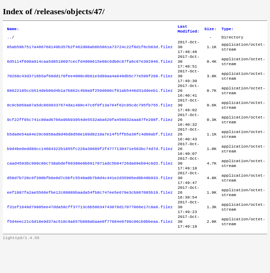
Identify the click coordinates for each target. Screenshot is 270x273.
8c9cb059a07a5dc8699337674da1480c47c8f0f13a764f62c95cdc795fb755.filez (90, 117)
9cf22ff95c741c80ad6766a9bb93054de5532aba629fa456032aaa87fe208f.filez (90, 133)
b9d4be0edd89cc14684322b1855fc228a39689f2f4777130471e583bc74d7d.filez (90, 166)
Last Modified (188, 29)
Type (227, 30)
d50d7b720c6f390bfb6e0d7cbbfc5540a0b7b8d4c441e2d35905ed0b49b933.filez (90, 200)
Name (13, 30)
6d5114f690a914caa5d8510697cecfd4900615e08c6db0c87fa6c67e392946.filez (90, 67)
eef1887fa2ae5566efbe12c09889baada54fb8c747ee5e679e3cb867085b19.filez (90, 216)
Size (210, 30)
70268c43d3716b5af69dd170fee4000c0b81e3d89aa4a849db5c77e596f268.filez (90, 83)
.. (9, 39)
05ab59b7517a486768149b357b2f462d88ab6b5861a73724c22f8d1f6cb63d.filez (90, 50)
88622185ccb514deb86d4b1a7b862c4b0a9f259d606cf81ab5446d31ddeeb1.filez (90, 100)
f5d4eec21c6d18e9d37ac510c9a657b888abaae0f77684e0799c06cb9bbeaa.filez (90, 250)
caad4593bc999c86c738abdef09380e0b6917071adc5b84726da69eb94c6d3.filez (90, 183)
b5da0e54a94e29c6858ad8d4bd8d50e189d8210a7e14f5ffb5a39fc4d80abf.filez (90, 150)
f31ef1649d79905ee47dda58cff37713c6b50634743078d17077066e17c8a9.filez (90, 233)
